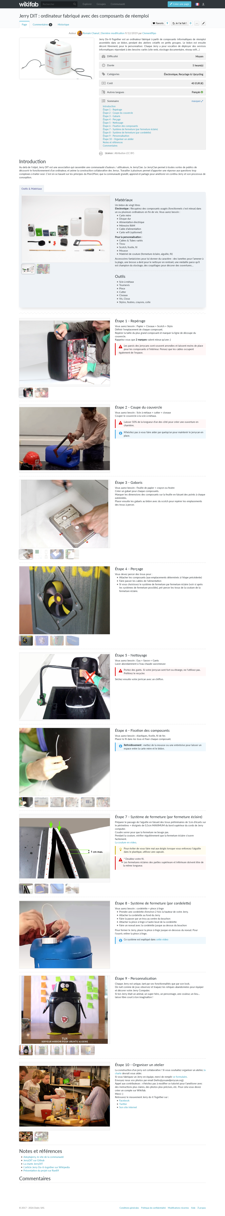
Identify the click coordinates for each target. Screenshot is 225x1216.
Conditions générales (129, 1207)
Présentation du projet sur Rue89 (41, 1170)
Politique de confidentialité (153, 1207)
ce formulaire (180, 1076)
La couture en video (125, 842)
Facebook (124, 1100)
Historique (63, 24)
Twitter (123, 1104)
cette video (162, 939)
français (197, 4)
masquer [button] (196, 100)
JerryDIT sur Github (33, 1160)
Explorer (87, 4)
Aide (193, 1207)
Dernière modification (112, 33)
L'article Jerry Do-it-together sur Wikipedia (46, 1167)
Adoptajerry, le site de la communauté (43, 1157)
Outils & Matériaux (31, 188)
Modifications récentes (178, 1207)
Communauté (118, 4)
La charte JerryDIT (33, 1163)
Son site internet (128, 1107)
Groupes (101, 4)
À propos (201, 1207)
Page (24, 24)
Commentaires (40, 24)
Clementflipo (149, 33)
